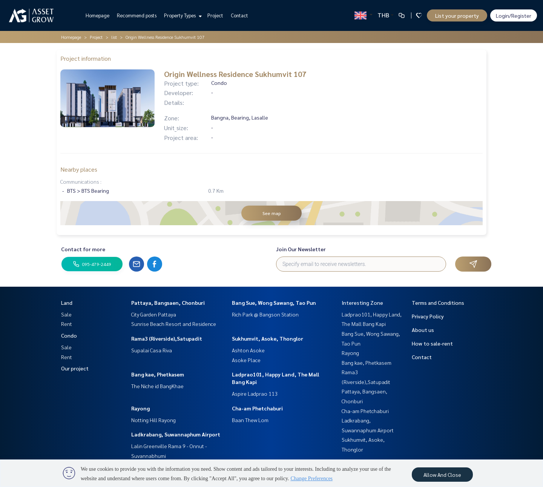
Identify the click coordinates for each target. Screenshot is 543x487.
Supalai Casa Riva (151, 350)
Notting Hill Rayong (153, 419)
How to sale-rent (432, 343)
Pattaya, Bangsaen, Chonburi (168, 302)
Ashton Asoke (248, 350)
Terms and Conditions (438, 302)
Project (215, 15)
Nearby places (78, 169)
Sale (66, 314)
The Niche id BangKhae (157, 386)
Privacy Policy (428, 316)
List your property (457, 15)
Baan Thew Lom (250, 419)
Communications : (80, 181)
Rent (66, 323)
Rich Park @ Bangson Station (265, 314)
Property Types (182, 15)
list (114, 37)
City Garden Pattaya (153, 314)
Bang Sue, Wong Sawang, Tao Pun (274, 302)
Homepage (97, 15)
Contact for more (83, 249)
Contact (239, 15)
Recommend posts (136, 15)
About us (423, 329)
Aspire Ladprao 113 (255, 393)
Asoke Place (246, 359)
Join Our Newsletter (301, 249)
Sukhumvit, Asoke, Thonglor (267, 338)
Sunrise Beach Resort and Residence (173, 323)
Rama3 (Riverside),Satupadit (166, 338)
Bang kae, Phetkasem (157, 374)
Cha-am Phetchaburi (257, 408)
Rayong (140, 408)
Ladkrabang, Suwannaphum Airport (175, 434)
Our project (75, 368)
